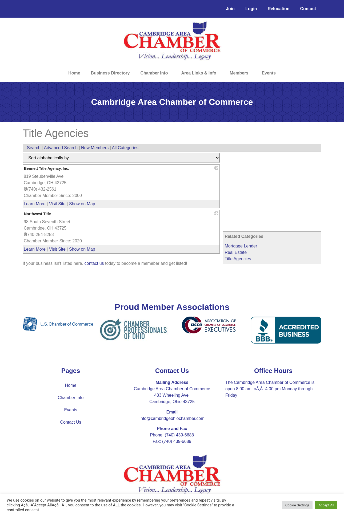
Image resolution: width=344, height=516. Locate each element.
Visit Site (57, 204)
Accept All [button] (326, 505)
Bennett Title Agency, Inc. (46, 168)
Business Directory (110, 73)
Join (230, 8)
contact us (94, 263)
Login (251, 8)
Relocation (279, 8)
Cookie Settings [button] (297, 505)
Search (34, 147)
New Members (95, 147)
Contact (308, 8)
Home (74, 73)
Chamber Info (155, 73)
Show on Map (82, 204)
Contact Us (70, 422)
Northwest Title (37, 214)
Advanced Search (61, 147)
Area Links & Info (200, 73)
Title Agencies (238, 259)
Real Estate (236, 252)
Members (240, 73)
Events (268, 73)
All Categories (125, 147)
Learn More (35, 204)
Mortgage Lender (241, 246)
